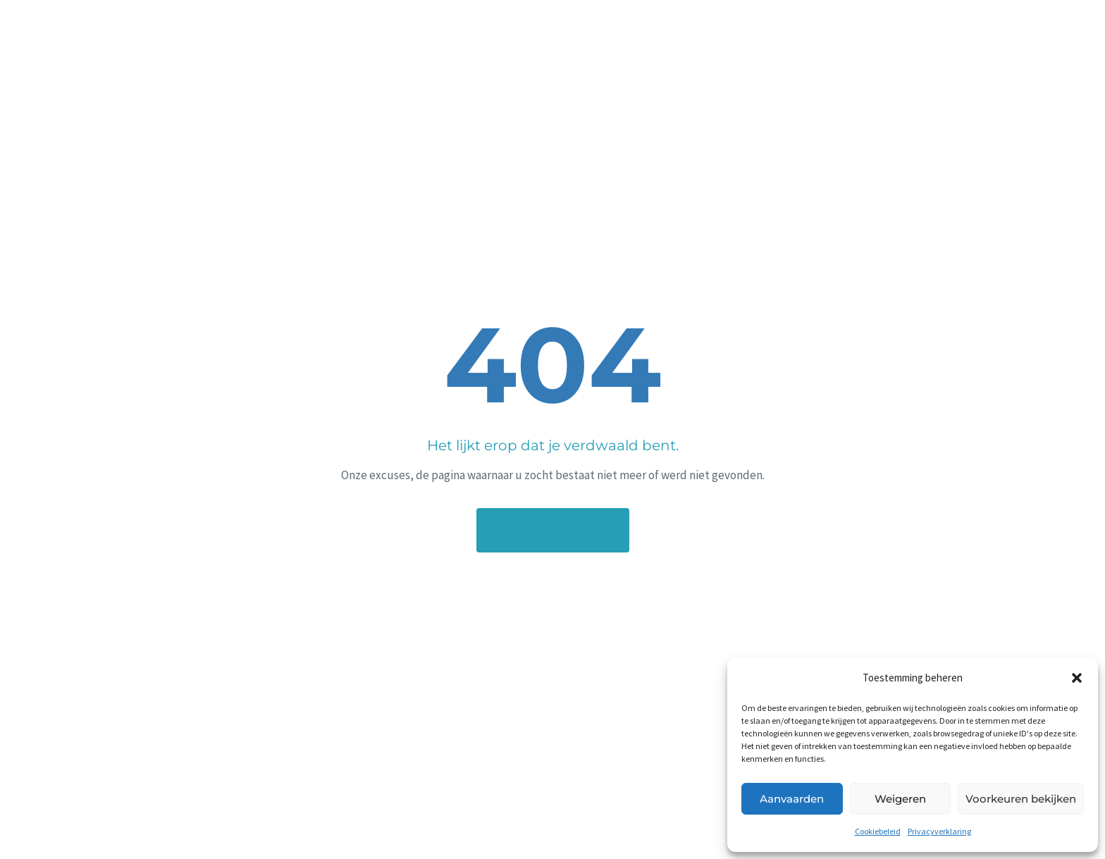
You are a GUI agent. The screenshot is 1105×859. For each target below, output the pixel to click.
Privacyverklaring (939, 831)
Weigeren (900, 798)
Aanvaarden (792, 798)
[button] (1077, 678)
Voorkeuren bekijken (1020, 798)
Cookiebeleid (878, 831)
